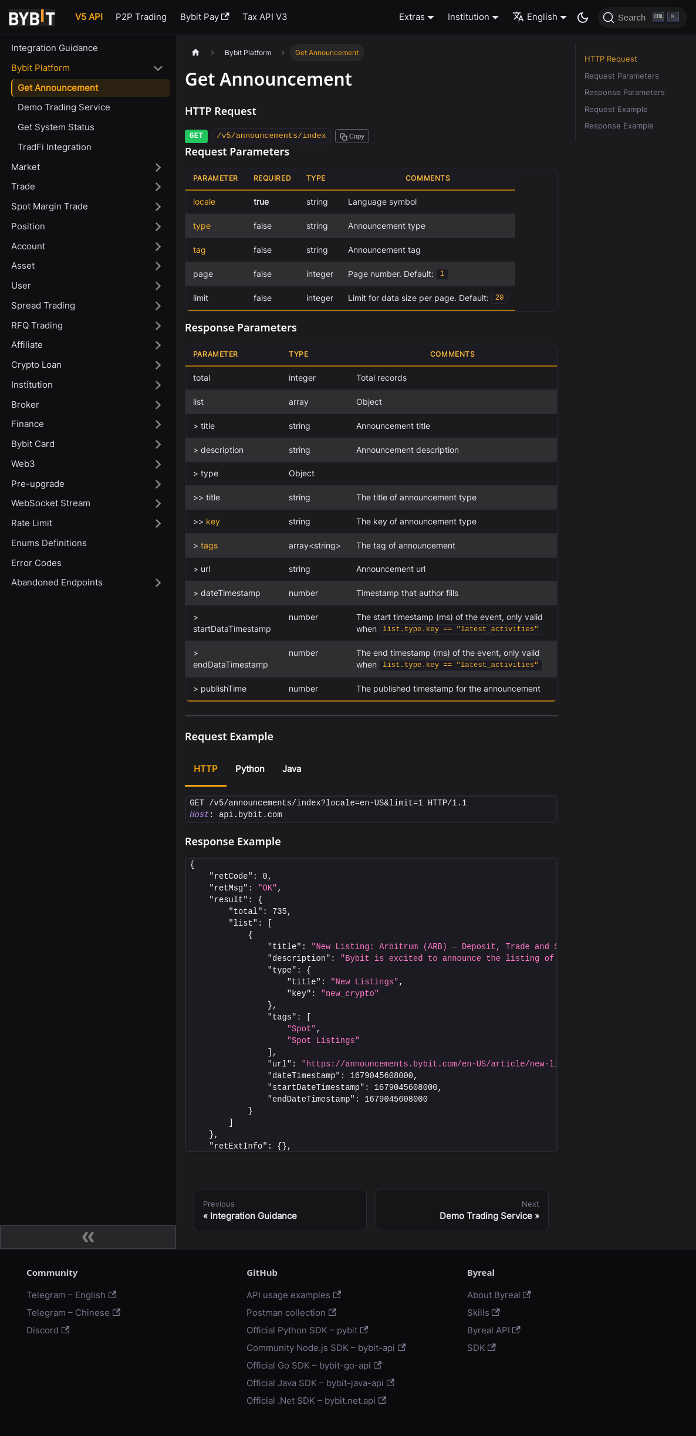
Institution (32, 384)
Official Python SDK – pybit (307, 1330)
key (213, 521)
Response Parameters (624, 92)
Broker (25, 404)
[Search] (642, 17)
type (202, 226)
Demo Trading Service (64, 107)
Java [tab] (291, 768)
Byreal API (494, 1330)
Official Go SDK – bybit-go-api (313, 1365)
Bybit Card (33, 443)
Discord (47, 1330)
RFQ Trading (37, 325)
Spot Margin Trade (49, 206)
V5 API (89, 16)
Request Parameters (621, 76)
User (21, 285)
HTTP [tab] (206, 768)
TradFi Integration (55, 147)
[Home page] (195, 52)
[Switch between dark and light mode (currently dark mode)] (583, 17)
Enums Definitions (49, 542)
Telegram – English (71, 1294)
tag (199, 250)
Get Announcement (58, 87)
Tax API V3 (265, 16)
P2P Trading (141, 16)
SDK (481, 1347)
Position (28, 226)
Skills (483, 1312)
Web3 (23, 463)
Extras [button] (412, 16)
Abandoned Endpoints (57, 582)
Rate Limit (31, 523)
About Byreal (499, 1294)
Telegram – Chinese (73, 1312)
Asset (23, 265)
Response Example (619, 125)
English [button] (535, 16)
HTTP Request (610, 59)
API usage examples (293, 1294)
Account (28, 246)
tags (209, 545)
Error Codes (36, 562)
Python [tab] (250, 768)
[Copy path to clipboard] (352, 136)
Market (25, 166)
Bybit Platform (40, 67)
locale (204, 201)
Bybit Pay (204, 16)
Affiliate (27, 344)
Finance (27, 423)
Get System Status (56, 127)
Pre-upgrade (38, 483)
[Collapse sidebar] (88, 1237)
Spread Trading (43, 305)
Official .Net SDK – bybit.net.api (316, 1400)
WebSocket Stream (50, 503)
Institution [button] (468, 16)
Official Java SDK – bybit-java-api (320, 1382)
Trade (23, 186)
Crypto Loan (36, 364)
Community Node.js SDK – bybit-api (326, 1347)
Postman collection (291, 1312)
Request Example (616, 109)
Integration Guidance (54, 47)
